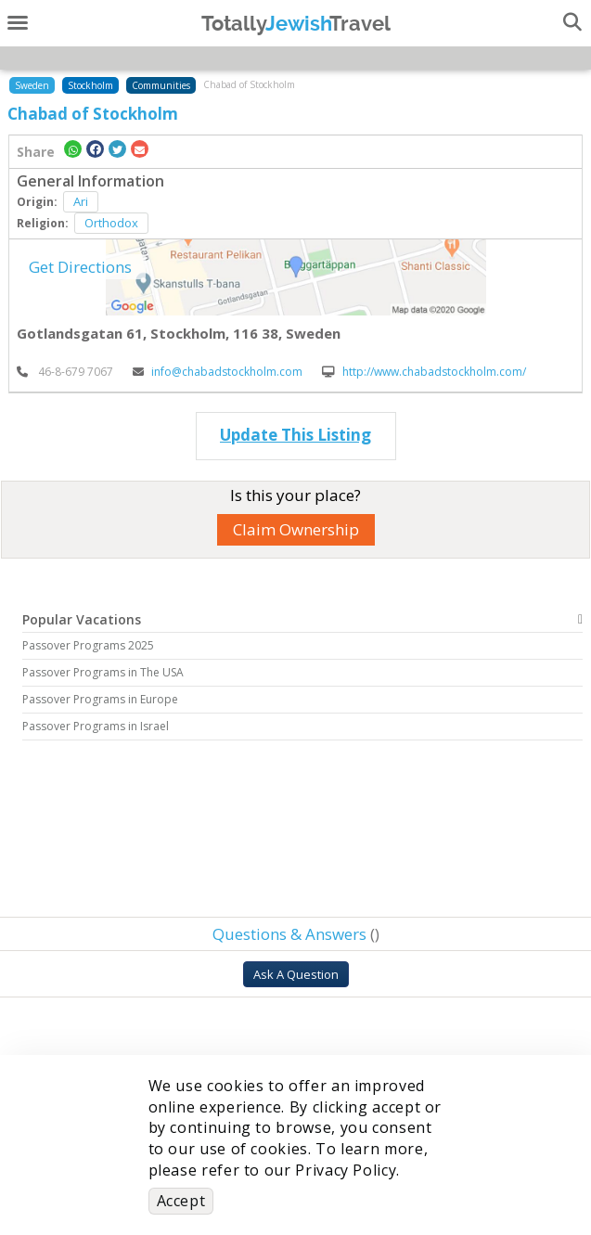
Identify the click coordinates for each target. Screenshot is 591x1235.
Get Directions (80, 266)
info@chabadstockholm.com (217, 372)
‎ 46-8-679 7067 (65, 372)
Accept (181, 1200)
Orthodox (111, 222)
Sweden (32, 85)
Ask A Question (296, 974)
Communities (161, 85)
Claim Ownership (296, 529)
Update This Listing (295, 434)
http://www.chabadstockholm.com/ (424, 372)
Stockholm (90, 85)
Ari (80, 201)
